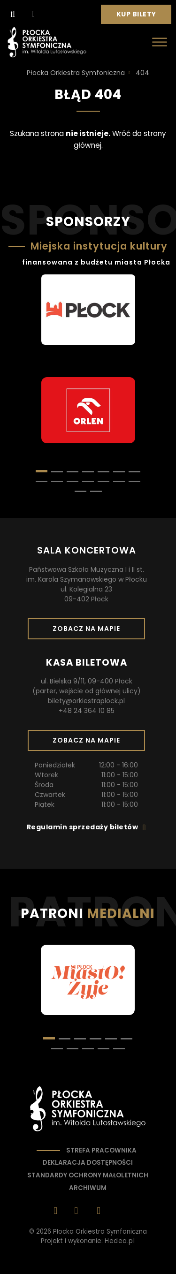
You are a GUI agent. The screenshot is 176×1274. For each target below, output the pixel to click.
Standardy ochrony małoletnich (87, 1175)
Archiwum (88, 1187)
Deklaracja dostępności (88, 1162)
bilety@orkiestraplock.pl (86, 700)
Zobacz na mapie (90, 631)
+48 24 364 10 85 (87, 710)
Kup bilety (139, 16)
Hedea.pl (120, 1240)
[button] (57, 471)
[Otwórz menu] (159, 42)
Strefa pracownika (101, 1150)
